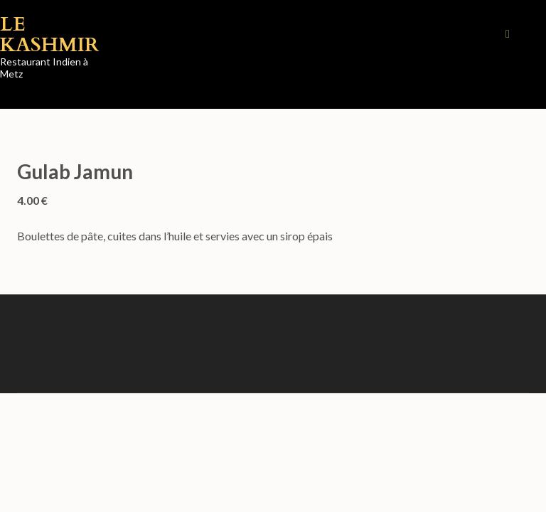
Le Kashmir (49, 34)
